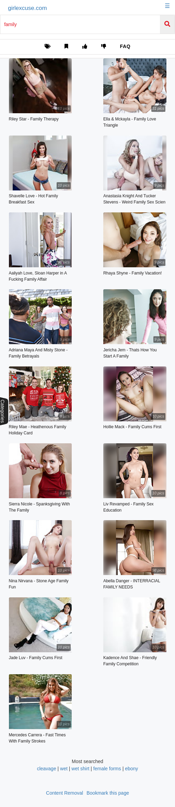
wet (64, 768)
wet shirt (80, 768)
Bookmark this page (107, 793)
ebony (131, 768)
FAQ (125, 46)
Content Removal (64, 793)
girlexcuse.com (27, 8)
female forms (107, 768)
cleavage (46, 768)
